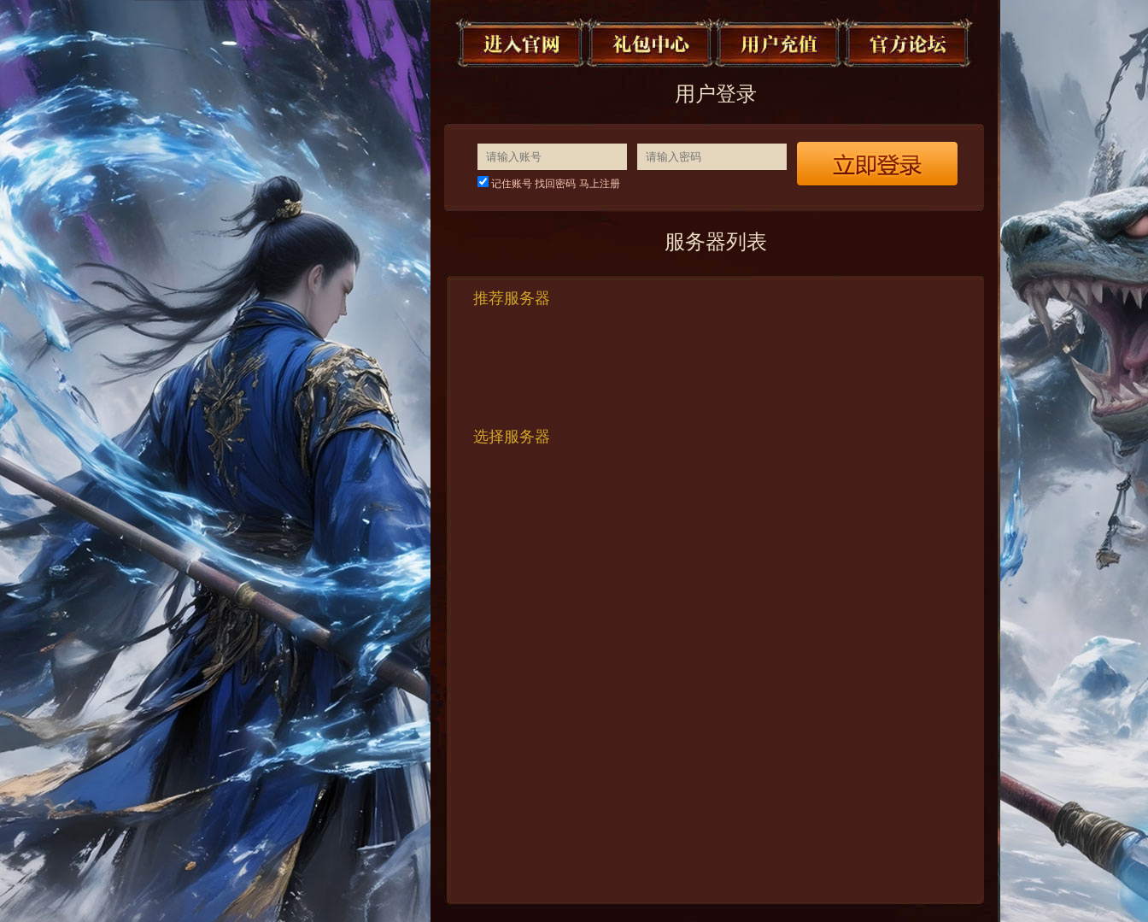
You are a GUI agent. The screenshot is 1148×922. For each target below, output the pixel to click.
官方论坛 (908, 42)
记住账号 (511, 184)
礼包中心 (650, 42)
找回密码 (555, 184)
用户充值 (779, 42)
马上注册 (599, 184)
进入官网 (521, 42)
